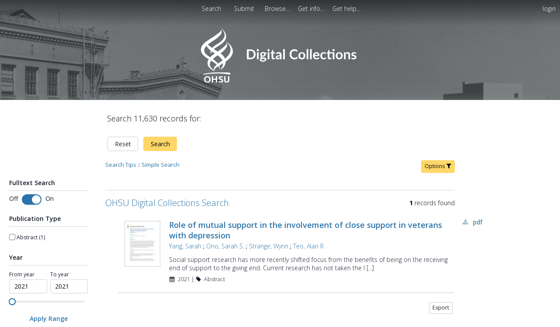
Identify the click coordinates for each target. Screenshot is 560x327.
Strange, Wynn (268, 246)
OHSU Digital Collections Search (167, 203)
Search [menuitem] (211, 8)
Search (160, 144)
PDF (477, 222)
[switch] (31, 199)
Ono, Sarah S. (225, 246)
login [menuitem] (549, 8)
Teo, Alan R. (309, 246)
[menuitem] (245, 8)
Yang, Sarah (185, 246)
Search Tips (120, 165)
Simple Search (161, 165)
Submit (245, 8)
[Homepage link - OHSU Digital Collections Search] (280, 80)
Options (438, 166)
